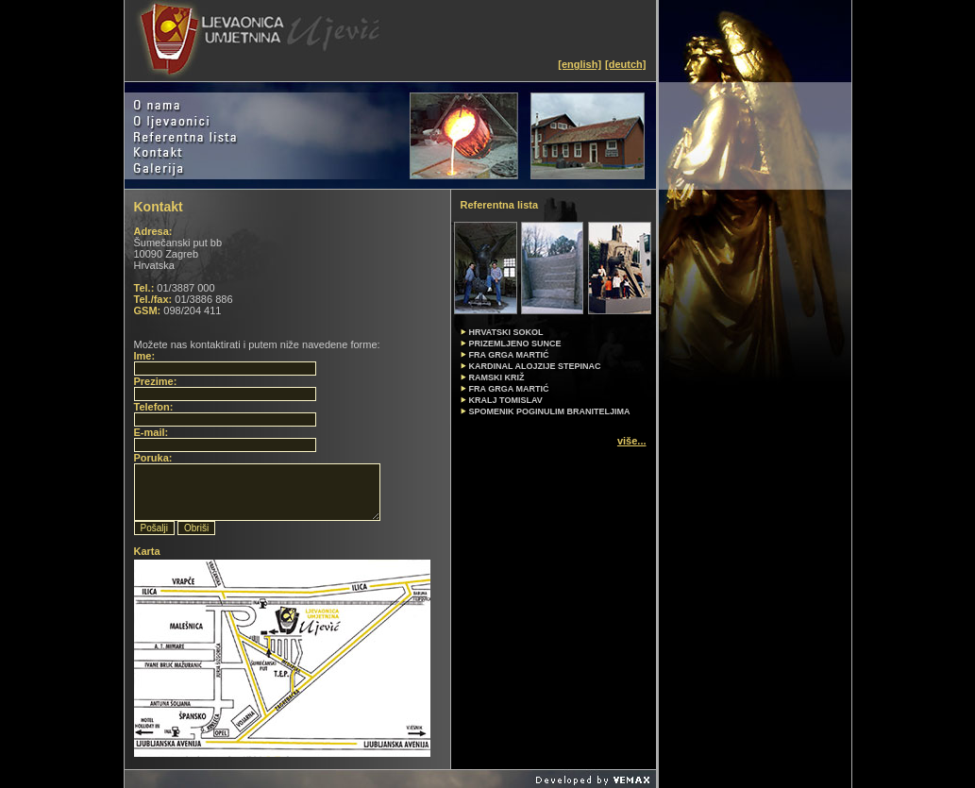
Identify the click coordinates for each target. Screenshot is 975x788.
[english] (579, 64)
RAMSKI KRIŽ (497, 377)
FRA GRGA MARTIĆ (509, 389)
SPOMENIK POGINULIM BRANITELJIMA (549, 411)
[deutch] (625, 64)
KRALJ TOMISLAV (506, 400)
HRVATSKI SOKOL (506, 332)
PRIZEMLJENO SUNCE (515, 343)
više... (632, 440)
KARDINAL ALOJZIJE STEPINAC (535, 366)
